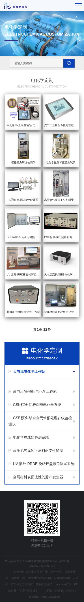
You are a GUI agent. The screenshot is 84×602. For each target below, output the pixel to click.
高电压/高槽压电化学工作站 (35, 391)
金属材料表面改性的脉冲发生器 (38, 477)
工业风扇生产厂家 (37, 571)
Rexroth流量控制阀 (39, 578)
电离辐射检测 (62, 578)
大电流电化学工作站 (29, 372)
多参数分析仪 (44, 584)
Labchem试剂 (63, 584)
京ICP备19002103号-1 (41, 566)
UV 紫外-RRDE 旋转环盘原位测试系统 (43, 464)
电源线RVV (18, 578)
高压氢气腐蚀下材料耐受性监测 (38, 451)
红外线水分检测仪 (22, 584)
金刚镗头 (56, 571)
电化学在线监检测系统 (31, 437)
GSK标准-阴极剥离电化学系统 (37, 405)
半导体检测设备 (28, 590)
